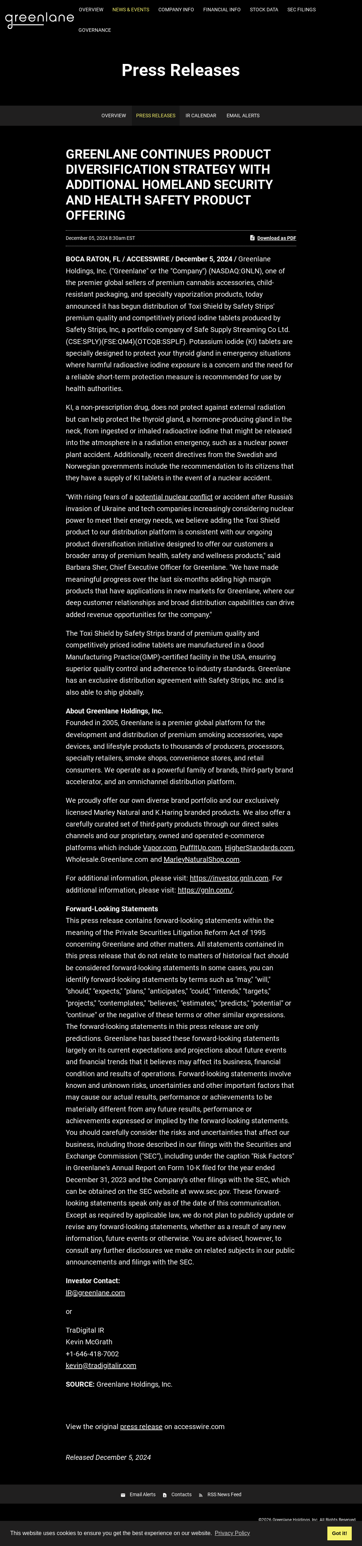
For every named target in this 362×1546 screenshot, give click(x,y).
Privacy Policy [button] (232, 1533)
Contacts (181, 1494)
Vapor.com (160, 847)
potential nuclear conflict (174, 497)
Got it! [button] (339, 1533)
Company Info (176, 9)
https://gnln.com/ (205, 890)
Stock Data (264, 9)
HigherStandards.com (259, 847)
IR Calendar (201, 115)
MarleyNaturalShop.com (202, 859)
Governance (94, 30)
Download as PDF (272, 238)
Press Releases (155, 115)
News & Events (130, 9)
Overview (91, 9)
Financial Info (222, 9)
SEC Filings (301, 9)
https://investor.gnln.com (229, 878)
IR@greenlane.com (95, 1293)
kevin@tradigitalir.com (101, 1365)
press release (141, 1426)
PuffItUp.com (201, 847)
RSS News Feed (224, 1494)
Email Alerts (243, 115)
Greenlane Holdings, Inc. (296, 1519)
